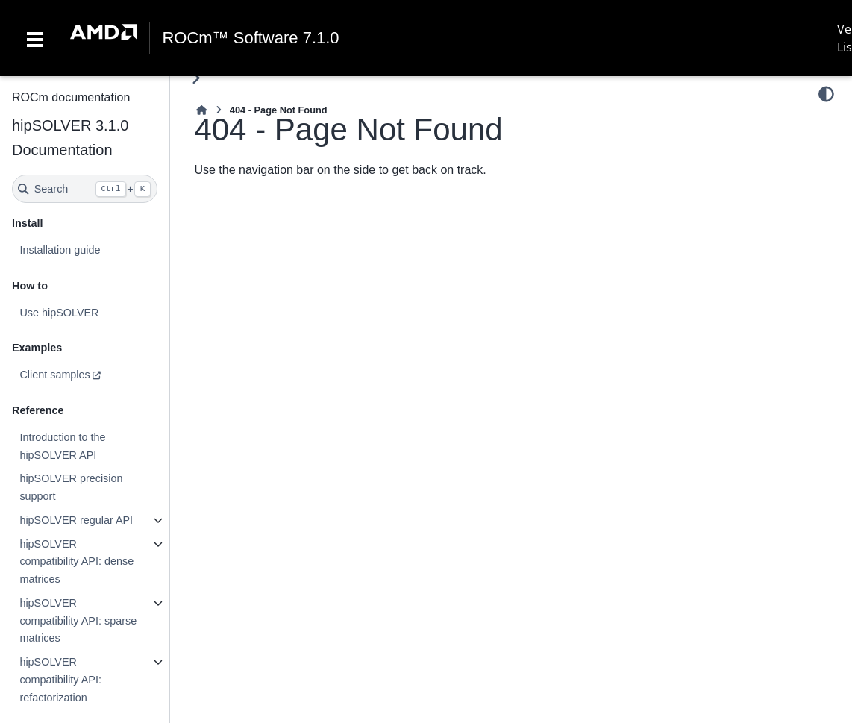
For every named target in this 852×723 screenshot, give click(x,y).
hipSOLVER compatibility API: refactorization (60, 680)
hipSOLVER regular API (76, 520)
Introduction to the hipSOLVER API (62, 446)
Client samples (54, 375)
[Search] (84, 189)
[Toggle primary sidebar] (196, 78)
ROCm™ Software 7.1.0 (250, 38)
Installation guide (59, 250)
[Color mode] (826, 94)
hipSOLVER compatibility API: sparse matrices (78, 621)
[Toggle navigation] (35, 38)
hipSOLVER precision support (70, 487)
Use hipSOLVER (58, 313)
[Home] (201, 110)
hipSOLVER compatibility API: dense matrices (76, 562)
